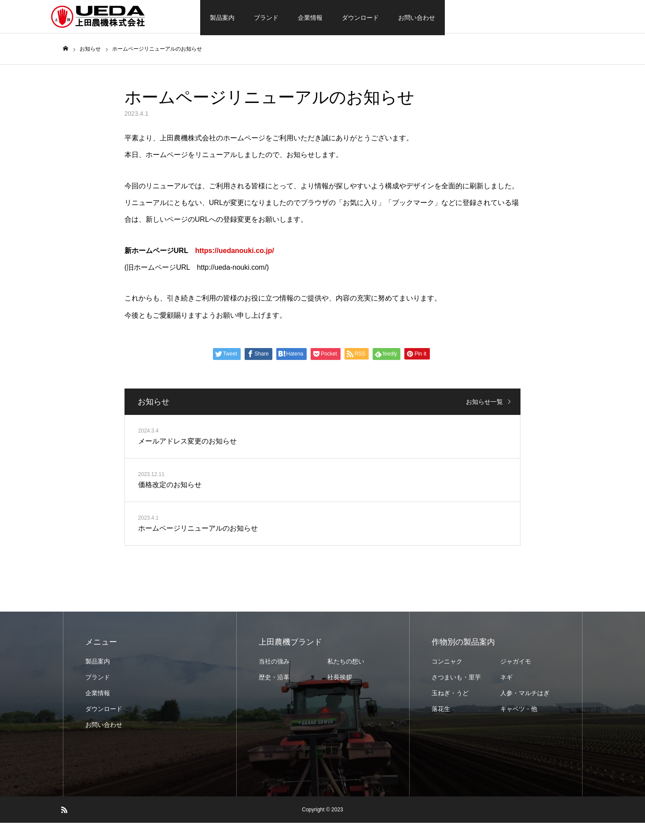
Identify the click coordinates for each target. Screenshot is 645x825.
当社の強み (274, 663)
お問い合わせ (416, 17)
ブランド (266, 17)
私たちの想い (345, 663)
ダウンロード (360, 17)
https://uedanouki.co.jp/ (234, 252)
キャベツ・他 (518, 711)
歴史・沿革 (274, 679)
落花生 (441, 711)
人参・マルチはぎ (525, 695)
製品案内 (222, 17)
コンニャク (447, 663)
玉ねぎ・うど (450, 695)
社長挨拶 (339, 679)
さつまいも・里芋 (456, 679)
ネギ (506, 679)
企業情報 (310, 17)
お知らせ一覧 (484, 403)
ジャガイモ (515, 663)
